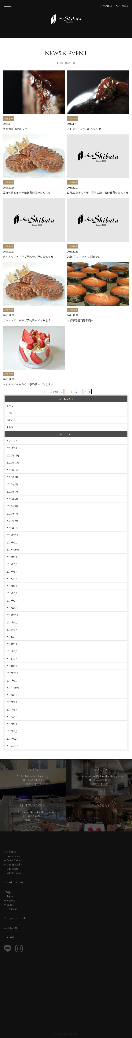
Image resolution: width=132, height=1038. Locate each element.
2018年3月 (12, 651)
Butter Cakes (14, 860)
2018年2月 (12, 658)
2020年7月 (12, 491)
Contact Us (11, 927)
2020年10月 (12, 469)
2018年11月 (12, 622)
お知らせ (11, 420)
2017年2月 (12, 724)
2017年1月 (11, 731)
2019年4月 (12, 586)
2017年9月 (12, 695)
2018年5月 (12, 644)
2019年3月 (12, 593)
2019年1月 (11, 608)
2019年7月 (12, 564)
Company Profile (15, 918)
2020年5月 (12, 506)
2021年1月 (11, 448)
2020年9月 (12, 477)
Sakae (10, 904)
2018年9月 (12, 629)
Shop (7, 892)
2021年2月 (12, 440)
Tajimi (10, 896)
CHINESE (122, 6)
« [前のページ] (61, 392)
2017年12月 (12, 673)
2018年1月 (11, 666)
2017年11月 (12, 680)
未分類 (9, 427)
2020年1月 (12, 528)
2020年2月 (12, 520)
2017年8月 (12, 702)
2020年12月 (12, 455)
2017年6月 (12, 709)
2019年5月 (12, 578)
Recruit (9, 937)
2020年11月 (12, 462)
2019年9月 (12, 557)
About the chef (14, 882)
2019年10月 (12, 549)
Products (10, 851)
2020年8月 (12, 484)
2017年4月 (12, 716)
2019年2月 (12, 600)
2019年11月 (12, 542)
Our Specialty (14, 864)
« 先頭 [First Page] (54, 392)
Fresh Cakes (13, 856)
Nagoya (11, 900)
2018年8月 (12, 636)
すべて (9, 405)
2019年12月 (12, 535)
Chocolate (12, 868)
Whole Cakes (14, 872)
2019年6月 (12, 571)
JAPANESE (106, 6)
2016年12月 (12, 738)
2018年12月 (12, 615)
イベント (11, 412)
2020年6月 (12, 499)
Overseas (12, 908)
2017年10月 (12, 687)
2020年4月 (12, 513)
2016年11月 (12, 745)
